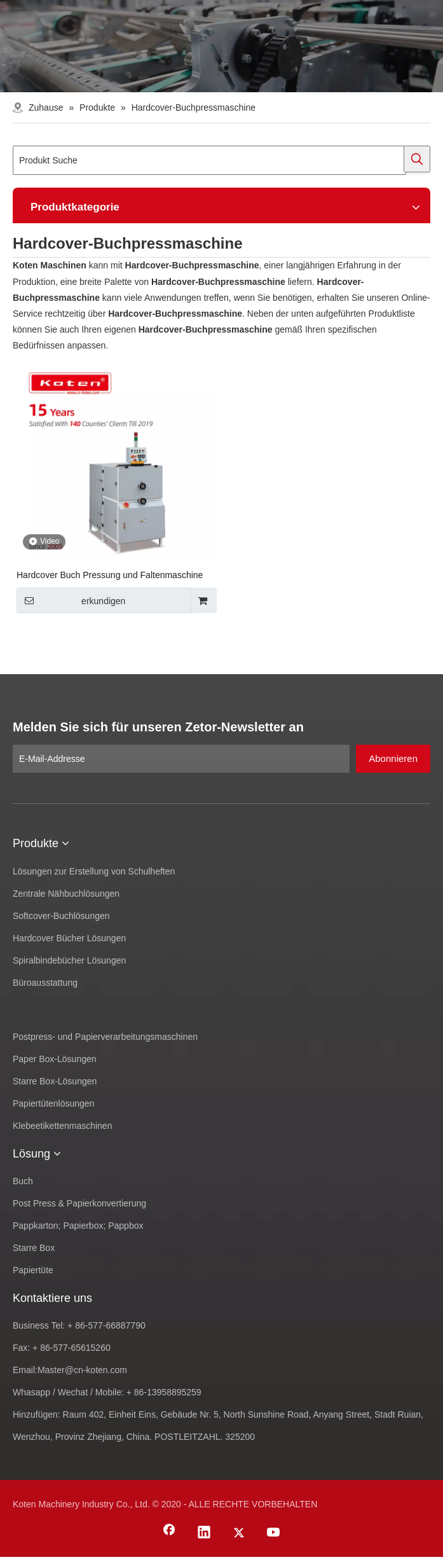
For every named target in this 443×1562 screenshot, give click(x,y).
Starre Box (34, 1248)
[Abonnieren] (393, 759)
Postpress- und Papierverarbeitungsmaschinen (105, 1037)
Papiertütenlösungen (53, 1103)
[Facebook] (169, 1533)
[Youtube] (274, 1533)
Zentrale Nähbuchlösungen (66, 893)
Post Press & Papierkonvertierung (79, 1203)
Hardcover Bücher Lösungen (69, 938)
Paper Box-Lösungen (55, 1059)
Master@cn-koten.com (82, 1370)
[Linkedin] (204, 1533)
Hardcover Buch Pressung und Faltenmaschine (110, 575)
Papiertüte (33, 1270)
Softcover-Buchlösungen (61, 916)
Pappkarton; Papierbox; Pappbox (78, 1225)
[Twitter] (239, 1533)
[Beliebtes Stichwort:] (417, 159)
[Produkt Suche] (209, 160)
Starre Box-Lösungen (55, 1081)
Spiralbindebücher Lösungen (69, 960)
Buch (23, 1181)
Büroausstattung (45, 983)
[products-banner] (221, 46)
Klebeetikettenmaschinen (62, 1126)
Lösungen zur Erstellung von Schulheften (94, 871)
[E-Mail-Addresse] (181, 759)
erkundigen (71, 600)
